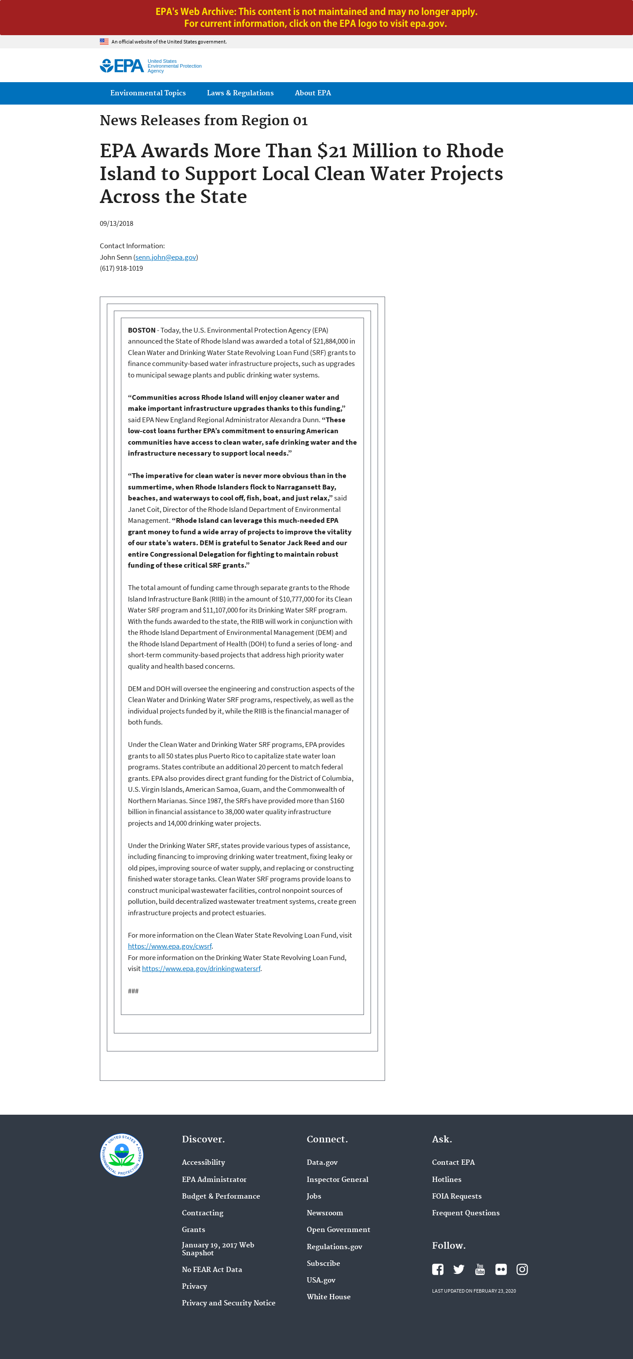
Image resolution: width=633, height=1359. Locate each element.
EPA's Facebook (438, 1269)
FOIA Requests (457, 1197)
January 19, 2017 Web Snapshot (218, 1250)
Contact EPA (453, 1163)
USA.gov (321, 1281)
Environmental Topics (148, 93)
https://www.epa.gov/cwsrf (169, 946)
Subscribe (323, 1264)
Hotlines (447, 1180)
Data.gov (322, 1163)
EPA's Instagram (522, 1269)
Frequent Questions (466, 1214)
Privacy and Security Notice (229, 1304)
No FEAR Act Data (212, 1270)
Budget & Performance (221, 1197)
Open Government (339, 1230)
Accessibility (203, 1163)
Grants (193, 1230)
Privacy (194, 1287)
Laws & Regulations (240, 93)
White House (329, 1297)
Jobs (314, 1197)
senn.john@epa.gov (165, 257)
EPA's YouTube (480, 1269)
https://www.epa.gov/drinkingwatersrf (201, 968)
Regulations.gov (334, 1247)
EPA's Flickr (501, 1269)
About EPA (313, 93)
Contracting (202, 1214)
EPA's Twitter (459, 1269)
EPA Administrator (214, 1180)
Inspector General (337, 1180)
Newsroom (325, 1214)
